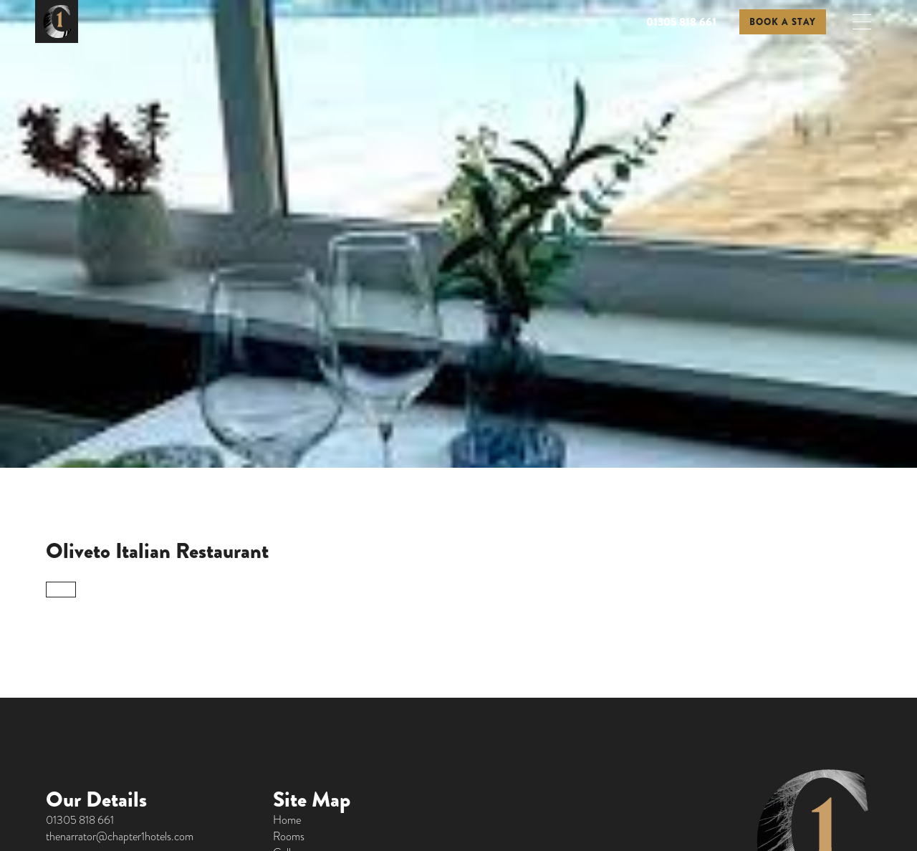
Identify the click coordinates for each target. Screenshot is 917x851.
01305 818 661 (681, 22)
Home (287, 820)
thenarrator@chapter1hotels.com (119, 836)
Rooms (288, 836)
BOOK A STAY (782, 22)
